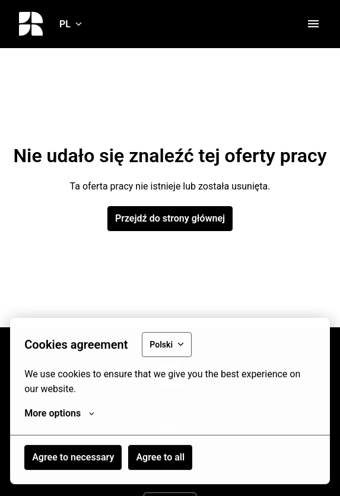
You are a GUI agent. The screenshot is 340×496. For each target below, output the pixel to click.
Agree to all (160, 458)
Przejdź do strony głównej (170, 218)
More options (59, 414)
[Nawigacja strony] (313, 24)
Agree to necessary (73, 458)
